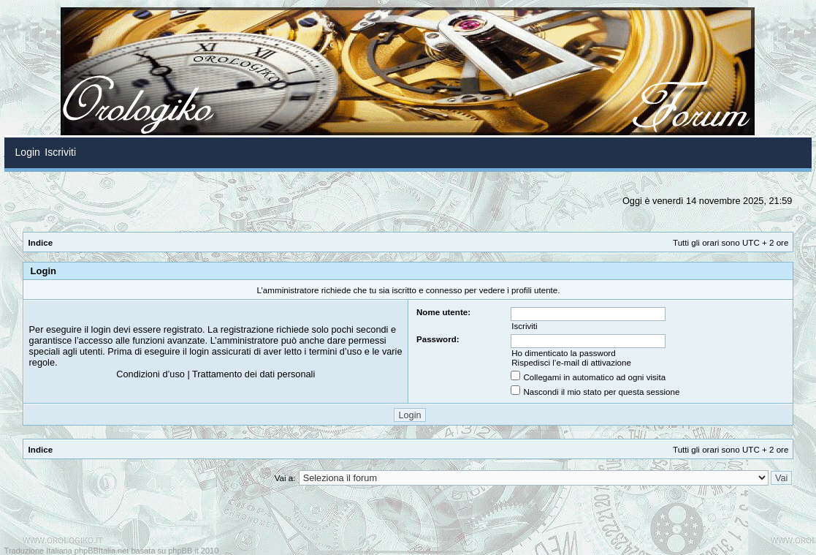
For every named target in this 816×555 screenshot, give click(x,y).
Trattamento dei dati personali (253, 374)
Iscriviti (524, 326)
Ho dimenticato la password (563, 353)
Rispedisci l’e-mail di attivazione (571, 362)
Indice (40, 242)
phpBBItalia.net (102, 550)
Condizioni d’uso (150, 374)
